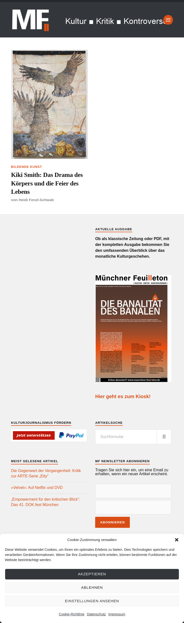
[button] (176, 539)
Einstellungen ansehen (92, 601)
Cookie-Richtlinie (71, 614)
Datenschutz (96, 614)
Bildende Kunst (26, 167)
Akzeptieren (92, 574)
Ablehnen (92, 587)
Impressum (116, 614)
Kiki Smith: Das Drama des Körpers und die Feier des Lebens (47, 183)
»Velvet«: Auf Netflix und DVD (37, 487)
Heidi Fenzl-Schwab (36, 200)
